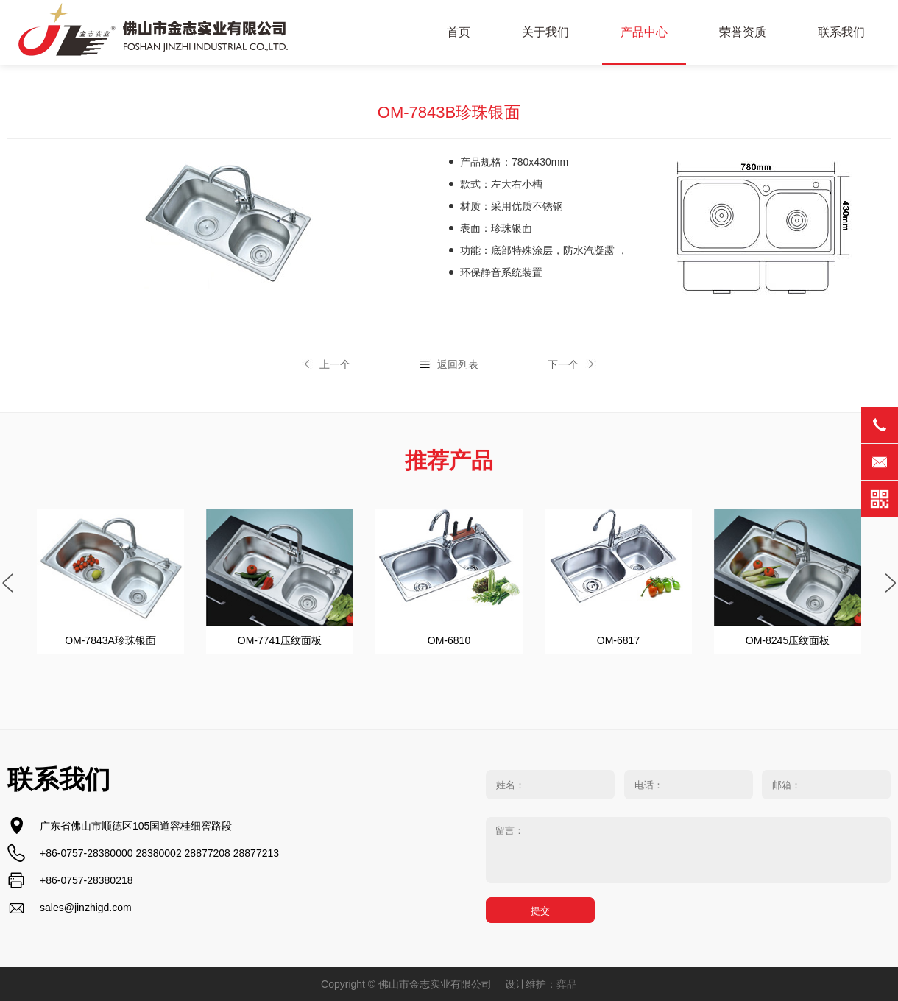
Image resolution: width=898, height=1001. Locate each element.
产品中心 (644, 32)
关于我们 (545, 32)
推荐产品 (449, 460)
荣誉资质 (742, 32)
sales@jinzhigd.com (86, 907)
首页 (458, 32)
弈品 (566, 984)
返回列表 (457, 364)
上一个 (334, 364)
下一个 (563, 364)
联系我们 (841, 32)
